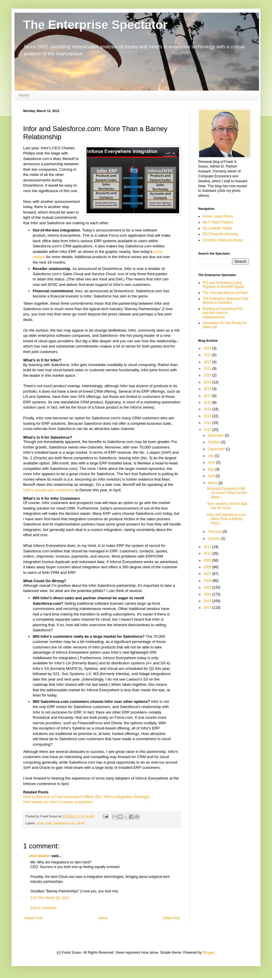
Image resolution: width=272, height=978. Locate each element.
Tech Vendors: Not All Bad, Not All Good (227, 506)
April (212, 476)
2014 (208, 416)
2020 (208, 375)
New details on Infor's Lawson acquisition (58, 802)
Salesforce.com (64, 823)
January (214, 538)
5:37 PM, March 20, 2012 (49, 898)
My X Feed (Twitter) (218, 222)
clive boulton (39, 856)
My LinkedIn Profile (217, 228)
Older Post (171, 918)
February (215, 532)
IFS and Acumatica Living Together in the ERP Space (224, 285)
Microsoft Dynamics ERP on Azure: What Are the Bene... (227, 493)
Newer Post (34, 918)
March (213, 483)
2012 (208, 430)
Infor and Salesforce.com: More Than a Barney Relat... (227, 519)
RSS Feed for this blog (220, 234)
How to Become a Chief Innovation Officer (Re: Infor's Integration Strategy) (86, 797)
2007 (208, 574)
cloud (40, 823)
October (214, 442)
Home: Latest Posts (218, 216)
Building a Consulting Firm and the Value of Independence (223, 313)
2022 (208, 362)
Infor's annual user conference (48, 490)
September (217, 449)
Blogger (208, 953)
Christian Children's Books (223, 240)
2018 (208, 389)
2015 (208, 409)
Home (24, 95)
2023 (208, 355)
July (211, 456)
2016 (208, 402)
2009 (208, 560)
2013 (208, 423)
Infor (49, 823)
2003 (208, 601)
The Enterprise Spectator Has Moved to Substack (225, 301)
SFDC (81, 823)
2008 (208, 567)
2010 (208, 553)
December (216, 435)
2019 (208, 382)
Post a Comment (43, 908)
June (212, 462)
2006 (208, 581)
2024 (208, 348)
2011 (208, 547)
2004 (208, 594)
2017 (208, 396)
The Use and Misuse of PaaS (225, 293)
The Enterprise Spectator (95, 25)
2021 (208, 369)
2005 (208, 587)
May (211, 469)
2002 (208, 608)
